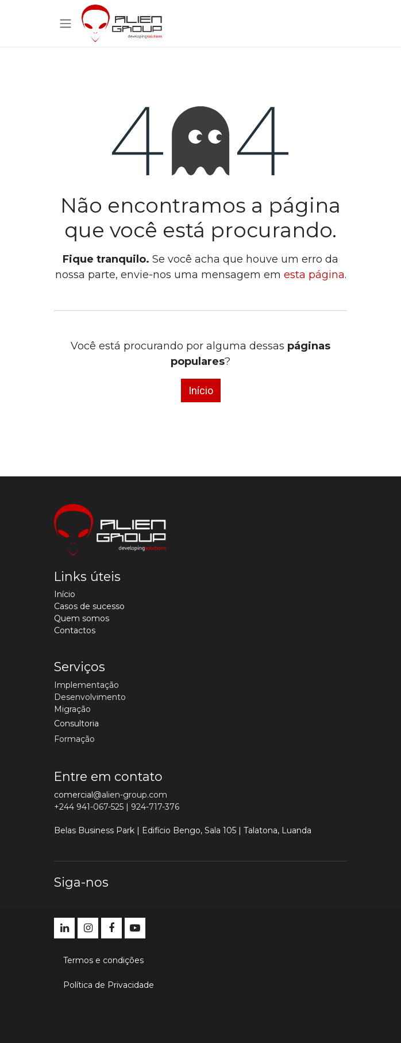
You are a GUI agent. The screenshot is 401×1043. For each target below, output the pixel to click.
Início (200, 390)
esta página (314, 274)
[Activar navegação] (65, 23)
